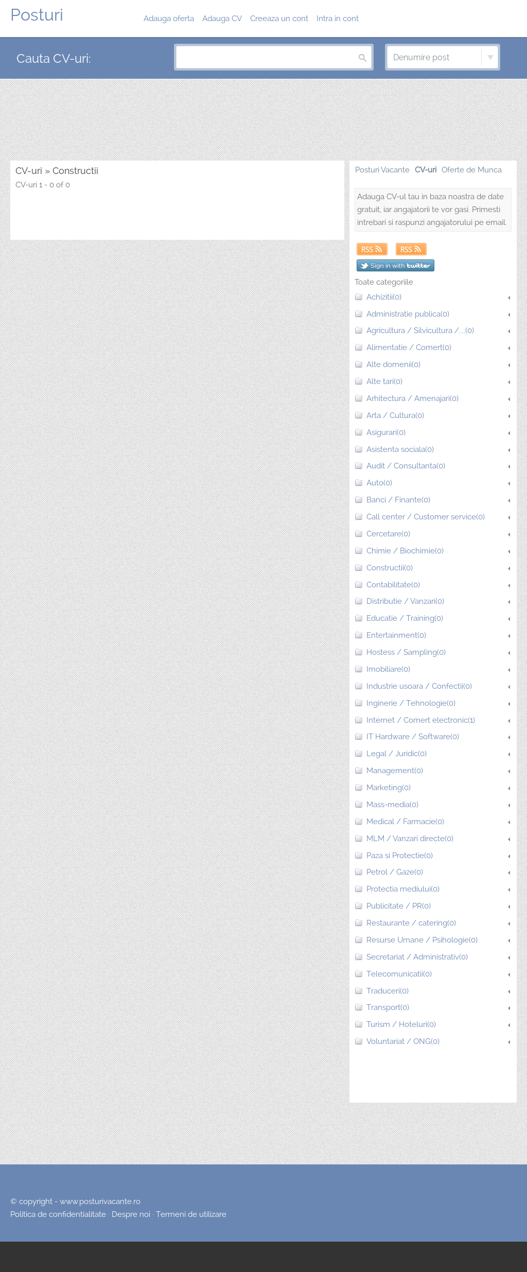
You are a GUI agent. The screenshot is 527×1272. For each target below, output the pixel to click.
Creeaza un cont (279, 18)
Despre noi (131, 1214)
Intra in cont (338, 18)
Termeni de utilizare (191, 1214)
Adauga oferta (169, 18)
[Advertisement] (263, 120)
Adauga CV (222, 18)
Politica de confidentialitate (58, 1214)
